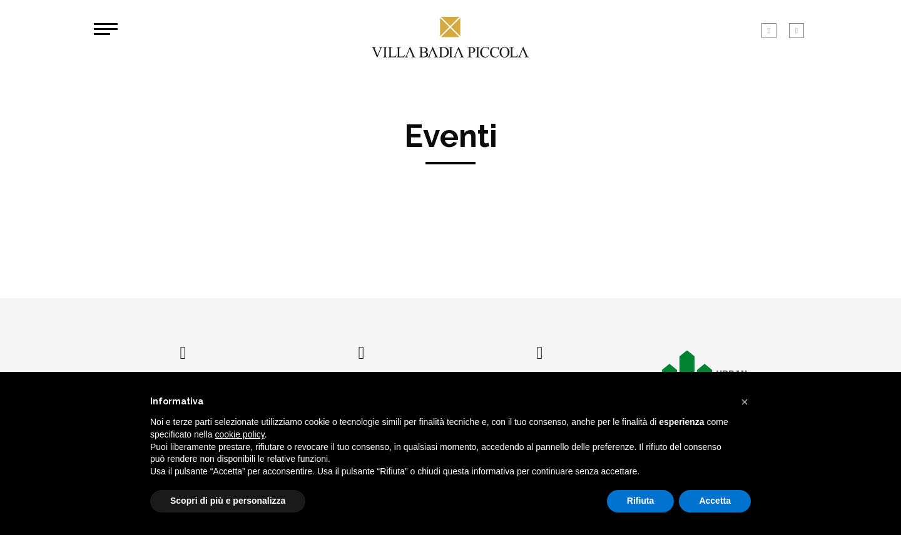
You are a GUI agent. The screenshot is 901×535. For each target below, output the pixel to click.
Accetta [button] (715, 501)
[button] (745, 402)
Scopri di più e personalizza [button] (227, 501)
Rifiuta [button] (640, 501)
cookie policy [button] (240, 434)
